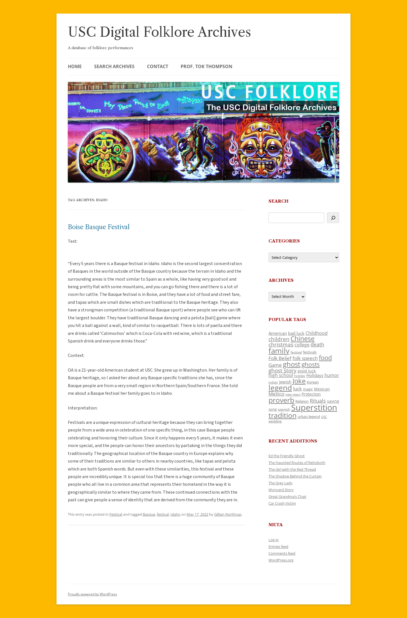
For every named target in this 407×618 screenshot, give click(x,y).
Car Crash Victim (282, 503)
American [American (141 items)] (278, 333)
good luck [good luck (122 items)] (307, 371)
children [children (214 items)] (279, 339)
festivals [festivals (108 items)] (310, 352)
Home (75, 66)
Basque (149, 514)
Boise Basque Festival (98, 227)
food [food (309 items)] (325, 357)
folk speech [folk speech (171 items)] (305, 358)
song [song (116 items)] (273, 409)
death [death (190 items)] (317, 344)
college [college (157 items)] (302, 345)
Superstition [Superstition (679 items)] (314, 407)
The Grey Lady (281, 482)
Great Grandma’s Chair (287, 496)
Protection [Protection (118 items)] (311, 394)
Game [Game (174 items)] (275, 365)
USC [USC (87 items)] (324, 417)
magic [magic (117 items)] (308, 389)
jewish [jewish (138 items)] (285, 382)
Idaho (175, 514)
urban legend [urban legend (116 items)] (309, 416)
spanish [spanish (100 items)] (284, 409)
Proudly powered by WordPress (92, 594)
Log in (274, 539)
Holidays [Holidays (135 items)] (314, 375)
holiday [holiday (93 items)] (299, 376)
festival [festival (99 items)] (296, 352)
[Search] (333, 217)
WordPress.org (281, 560)
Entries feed (278, 546)
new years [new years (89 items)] (292, 394)
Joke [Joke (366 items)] (299, 380)
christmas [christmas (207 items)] (281, 344)
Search (279, 201)
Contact (157, 66)
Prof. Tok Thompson (206, 66)
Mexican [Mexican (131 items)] (322, 389)
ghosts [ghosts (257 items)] (311, 364)
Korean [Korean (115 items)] (313, 382)
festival (163, 514)
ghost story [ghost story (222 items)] (282, 370)
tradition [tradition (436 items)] (282, 415)
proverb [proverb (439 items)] (281, 400)
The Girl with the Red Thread (292, 469)
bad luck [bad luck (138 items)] (296, 333)
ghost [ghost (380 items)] (291, 364)
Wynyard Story (281, 489)
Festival (115, 514)
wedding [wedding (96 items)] (275, 421)
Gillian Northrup (227, 514)
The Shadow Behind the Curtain (295, 476)
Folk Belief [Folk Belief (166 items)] (280, 358)
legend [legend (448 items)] (280, 388)
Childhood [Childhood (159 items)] (317, 333)
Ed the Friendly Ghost (287, 455)
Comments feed (282, 553)
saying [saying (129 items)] (333, 401)
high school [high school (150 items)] (281, 375)
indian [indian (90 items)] (273, 382)
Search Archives (114, 66)
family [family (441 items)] (279, 350)
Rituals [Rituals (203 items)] (318, 400)
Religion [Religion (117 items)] (302, 401)
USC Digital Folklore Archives (159, 32)
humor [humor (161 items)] (331, 375)
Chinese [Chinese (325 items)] (303, 338)
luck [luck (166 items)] (297, 388)
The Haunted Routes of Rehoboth (297, 462)
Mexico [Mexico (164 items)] (276, 394)
